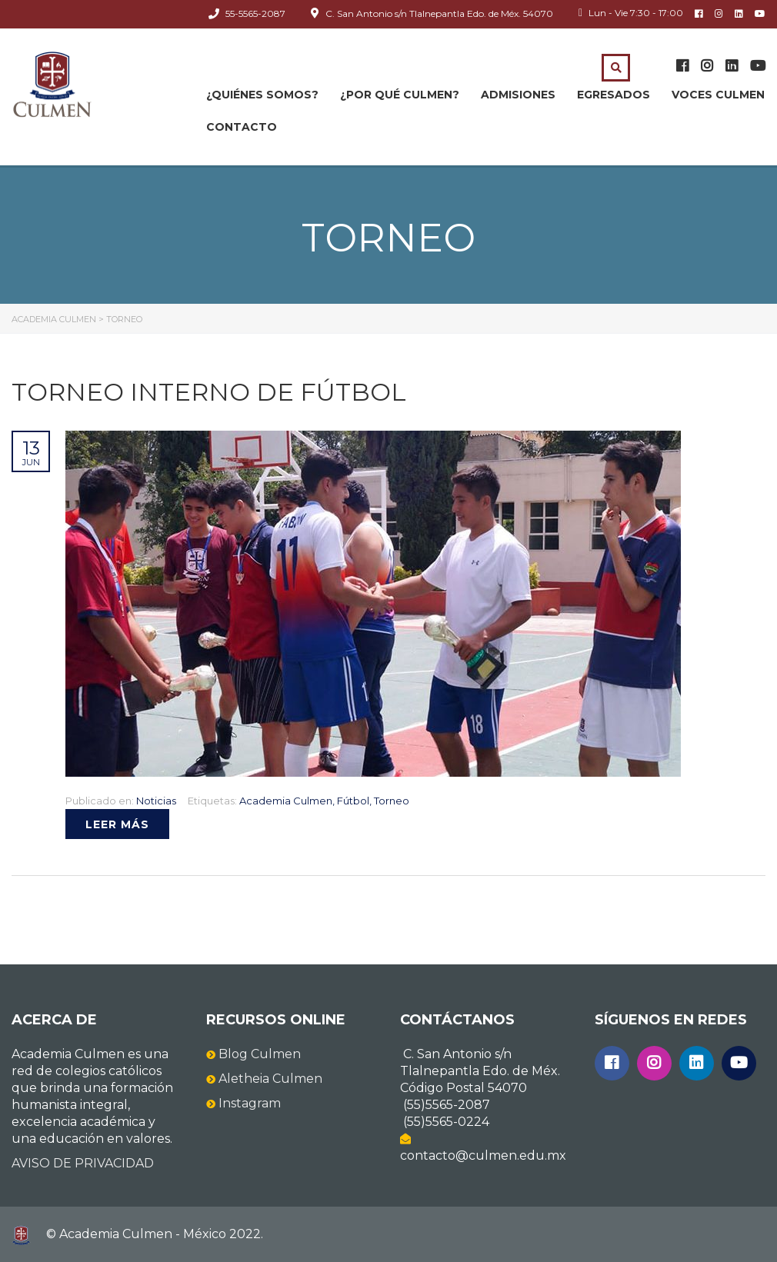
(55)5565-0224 (446, 1121)
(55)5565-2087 (446, 1104)
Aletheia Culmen (270, 1078)
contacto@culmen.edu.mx (483, 1155)
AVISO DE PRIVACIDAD (83, 1163)
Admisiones (518, 95)
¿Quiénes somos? (262, 95)
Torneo (391, 800)
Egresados (613, 95)
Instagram (249, 1103)
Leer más (117, 824)
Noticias (156, 800)
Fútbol (353, 800)
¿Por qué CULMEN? (399, 95)
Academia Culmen (285, 800)
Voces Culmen (718, 95)
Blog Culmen (259, 1054)
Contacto (241, 127)
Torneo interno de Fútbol (209, 392)
